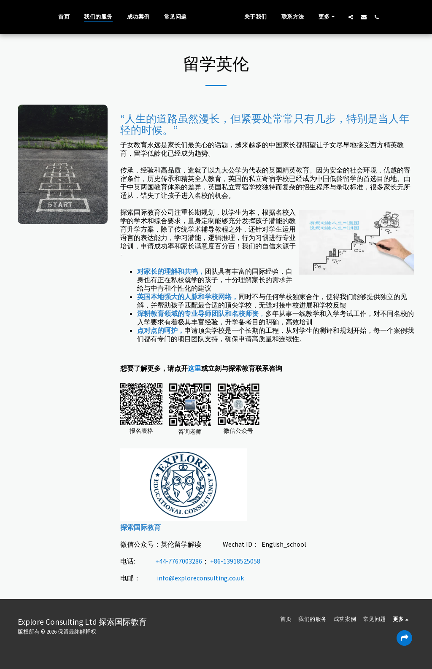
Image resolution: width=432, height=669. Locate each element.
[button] (363, 17)
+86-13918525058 (235, 561)
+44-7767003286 (178, 561)
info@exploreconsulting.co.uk (200, 578)
